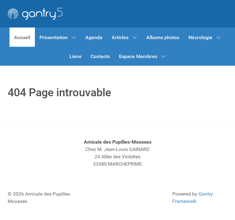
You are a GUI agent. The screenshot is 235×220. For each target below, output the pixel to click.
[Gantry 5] (35, 14)
